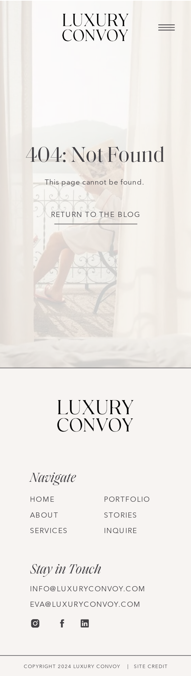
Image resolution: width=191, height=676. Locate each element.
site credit (151, 666)
